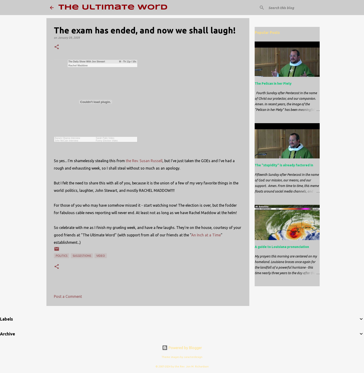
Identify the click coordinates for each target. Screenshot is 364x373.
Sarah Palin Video (105, 138)
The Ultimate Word (113, 7)
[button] (56, 47)
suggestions (82, 255)
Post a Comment (68, 296)
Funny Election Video (107, 140)
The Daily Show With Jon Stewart (86, 61)
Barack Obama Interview (67, 138)
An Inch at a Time (206, 235)
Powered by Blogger (182, 348)
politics (61, 255)
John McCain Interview (66, 140)
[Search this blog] (290, 7)
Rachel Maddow (78, 65)
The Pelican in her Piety (273, 83)
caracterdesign (193, 357)
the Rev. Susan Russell (144, 161)
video (100, 255)
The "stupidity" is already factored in (284, 165)
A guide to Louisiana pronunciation (282, 247)
